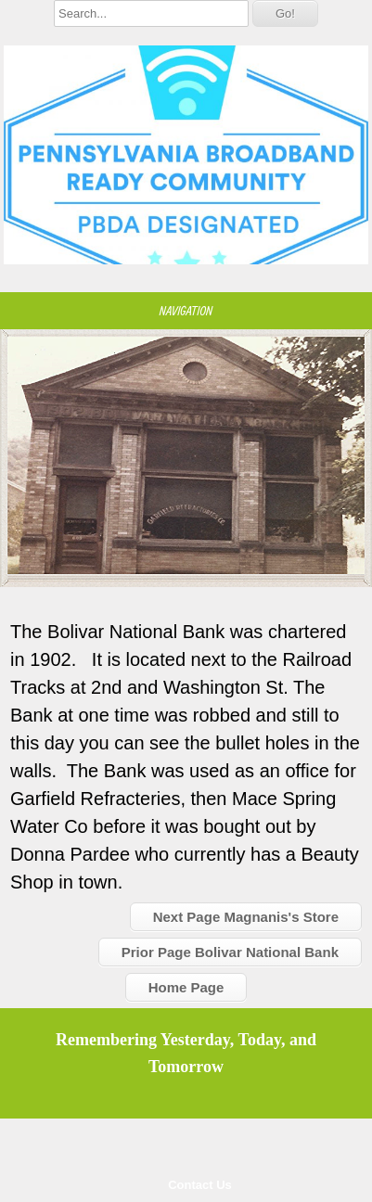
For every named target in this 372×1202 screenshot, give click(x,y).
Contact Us (200, 1185)
